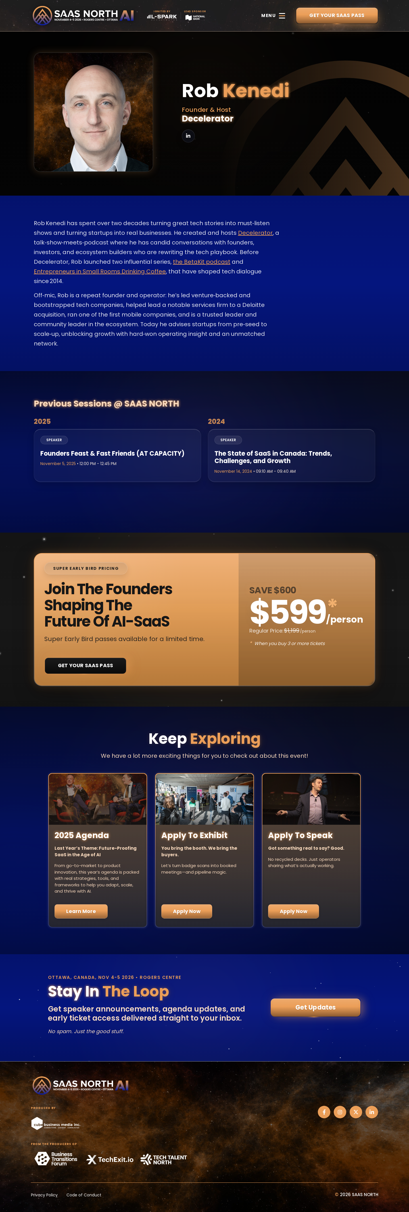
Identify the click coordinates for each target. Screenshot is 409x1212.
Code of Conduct (83, 1195)
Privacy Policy (44, 1195)
